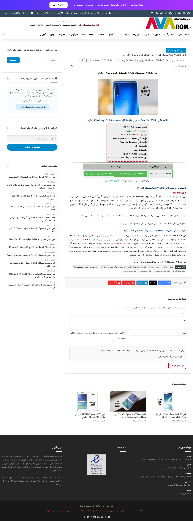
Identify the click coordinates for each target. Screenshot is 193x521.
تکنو (119, 34)
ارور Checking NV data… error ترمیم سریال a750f (144, 267)
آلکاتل (110, 34)
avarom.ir (47, 477)
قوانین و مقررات (12, 13)
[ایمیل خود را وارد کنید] (32, 138)
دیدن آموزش (58, 4)
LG (83, 34)
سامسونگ (170, 34)
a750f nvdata (168, 267)
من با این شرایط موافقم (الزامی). (170, 356)
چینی (137, 34)
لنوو (147, 34)
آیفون (52, 34)
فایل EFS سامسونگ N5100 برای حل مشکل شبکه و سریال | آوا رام (170, 416)
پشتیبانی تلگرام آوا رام (112, 181)
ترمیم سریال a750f (179, 271)
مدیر (189, 456)
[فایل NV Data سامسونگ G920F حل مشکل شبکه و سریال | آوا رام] (128, 401)
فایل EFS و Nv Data (175, 50)
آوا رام (132, 235)
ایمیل (183, 333)
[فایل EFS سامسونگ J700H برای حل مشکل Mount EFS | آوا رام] (87, 401)
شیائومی (74, 34)
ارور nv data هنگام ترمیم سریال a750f (113, 267)
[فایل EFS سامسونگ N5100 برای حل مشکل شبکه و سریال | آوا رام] (168, 401)
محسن (188, 481)
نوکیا (127, 34)
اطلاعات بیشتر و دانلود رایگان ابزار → (32, 107)
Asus (102, 34)
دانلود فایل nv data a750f (162, 271)
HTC (91, 34)
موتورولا (62, 34)
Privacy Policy (106, 350)
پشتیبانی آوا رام (99, 239)
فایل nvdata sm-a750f (129, 271)
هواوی (157, 34)
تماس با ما (42, 13)
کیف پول (71, 13)
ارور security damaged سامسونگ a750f (85, 267)
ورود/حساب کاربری (89, 13)
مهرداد (188, 473)
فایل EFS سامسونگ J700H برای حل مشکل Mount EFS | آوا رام (90, 416)
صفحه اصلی (184, 34)
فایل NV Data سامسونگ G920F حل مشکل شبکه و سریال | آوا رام (130, 416)
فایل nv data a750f (145, 271)
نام (184, 320)
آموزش (43, 34)
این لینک (124, 223)
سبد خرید (57, 13)
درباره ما (28, 13)
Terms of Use (121, 350)
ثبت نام (106, 13)
